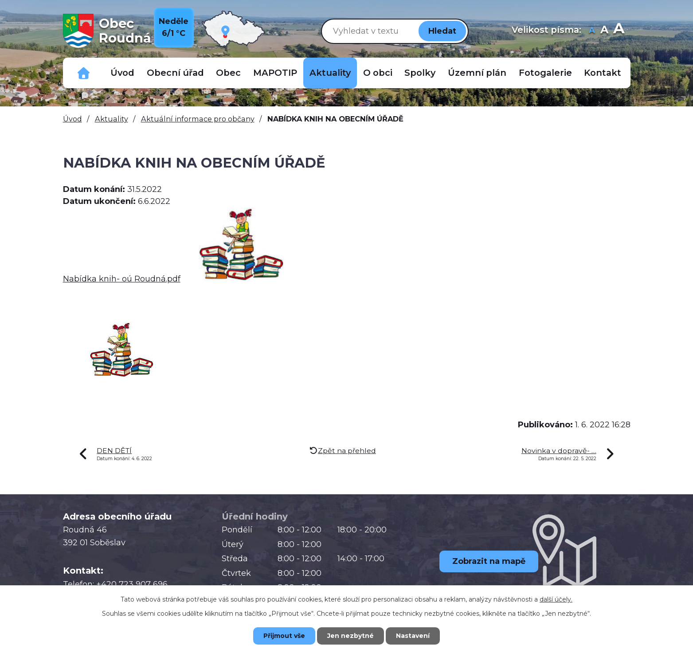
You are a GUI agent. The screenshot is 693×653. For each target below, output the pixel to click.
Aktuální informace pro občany (197, 118)
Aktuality (330, 72)
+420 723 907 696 (132, 584)
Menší (592, 30)
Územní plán (477, 72)
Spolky (419, 72)
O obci (377, 72)
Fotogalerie (545, 72)
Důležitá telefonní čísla (84, 73)
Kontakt (602, 72)
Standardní (604, 30)
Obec (228, 72)
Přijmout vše (284, 636)
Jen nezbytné (350, 636)
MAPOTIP (275, 72)
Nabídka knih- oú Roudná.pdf (121, 279)
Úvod (122, 72)
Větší (618, 30)
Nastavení (413, 636)
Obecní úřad (175, 72)
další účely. (556, 599)
